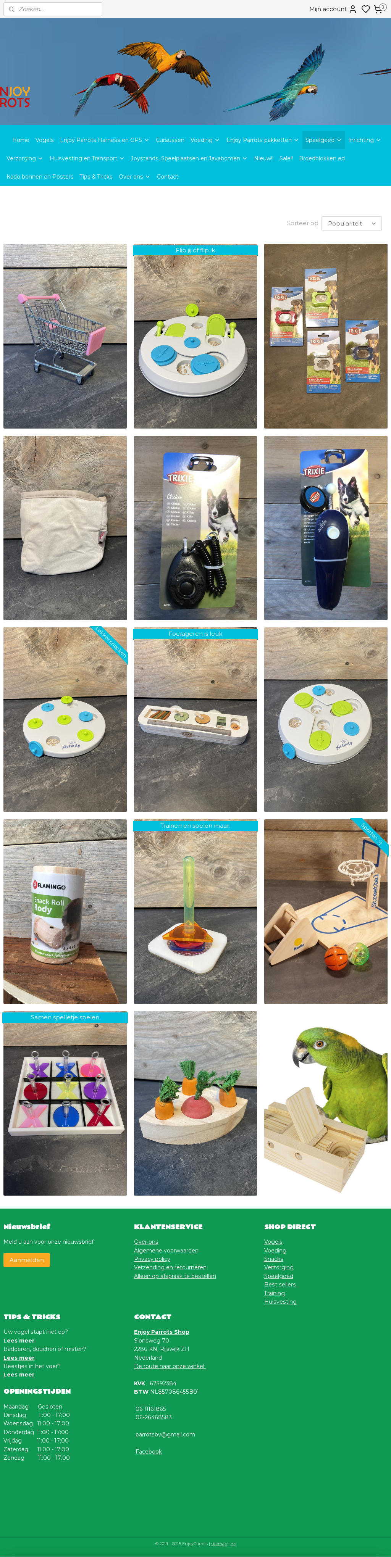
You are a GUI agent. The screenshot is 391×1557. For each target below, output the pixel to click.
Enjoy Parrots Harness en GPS (105, 140)
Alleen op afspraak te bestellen (175, 1275)
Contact (167, 176)
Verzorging (25, 158)
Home (20, 140)
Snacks (273, 1258)
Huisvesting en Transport (87, 158)
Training (274, 1292)
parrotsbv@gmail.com (165, 1433)
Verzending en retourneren (170, 1266)
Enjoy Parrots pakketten (262, 140)
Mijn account (333, 9)
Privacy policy (152, 1258)
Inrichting (364, 140)
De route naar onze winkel (170, 1365)
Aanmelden (27, 1259)
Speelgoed (323, 140)
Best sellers (280, 1283)
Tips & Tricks (96, 176)
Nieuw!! (263, 158)
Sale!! (286, 158)
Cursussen (170, 140)
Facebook (149, 1450)
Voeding (205, 140)
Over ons (135, 176)
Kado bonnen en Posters (40, 176)
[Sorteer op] (351, 223)
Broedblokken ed (322, 158)
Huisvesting (280, 1301)
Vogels (45, 140)
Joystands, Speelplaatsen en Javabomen (189, 158)
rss (233, 1543)
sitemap (219, 1543)
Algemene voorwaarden (166, 1249)
